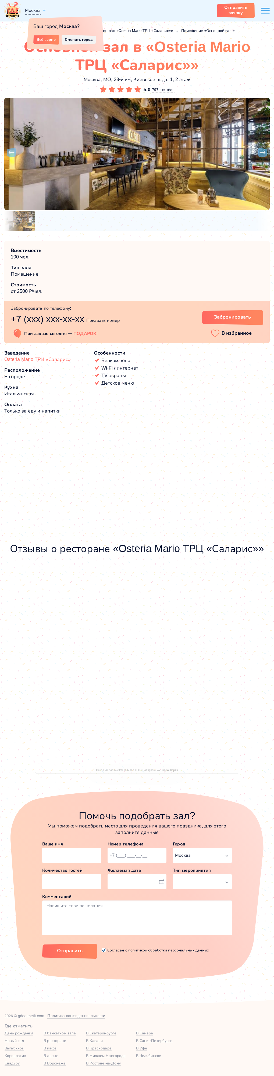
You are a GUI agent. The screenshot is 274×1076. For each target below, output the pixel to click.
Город (179, 844)
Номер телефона (126, 844)
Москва (33, 10)
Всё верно (46, 39)
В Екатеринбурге (101, 1033)
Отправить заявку (235, 10)
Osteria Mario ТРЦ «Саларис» (37, 359)
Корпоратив (15, 1055)
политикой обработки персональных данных (168, 950)
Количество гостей (62, 870)
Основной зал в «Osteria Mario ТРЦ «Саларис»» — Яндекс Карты (137, 770)
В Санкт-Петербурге (154, 1040)
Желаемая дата (124, 870)
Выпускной (14, 1048)
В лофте (51, 1055)
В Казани (94, 1040)
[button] (11, 153)
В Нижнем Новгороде (106, 1055)
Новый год (14, 1040)
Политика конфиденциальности (76, 1015)
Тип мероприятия (192, 870)
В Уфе (141, 1048)
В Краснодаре (99, 1048)
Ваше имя (52, 844)
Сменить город (79, 39)
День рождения (19, 1033)
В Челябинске (148, 1055)
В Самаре (144, 1033)
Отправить (70, 950)
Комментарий (57, 896)
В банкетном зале (60, 1033)
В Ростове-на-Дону (103, 1063)
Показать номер (103, 320)
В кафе (50, 1048)
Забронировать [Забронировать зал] (232, 317)
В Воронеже (55, 1063)
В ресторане (55, 1040)
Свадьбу (12, 1063)
